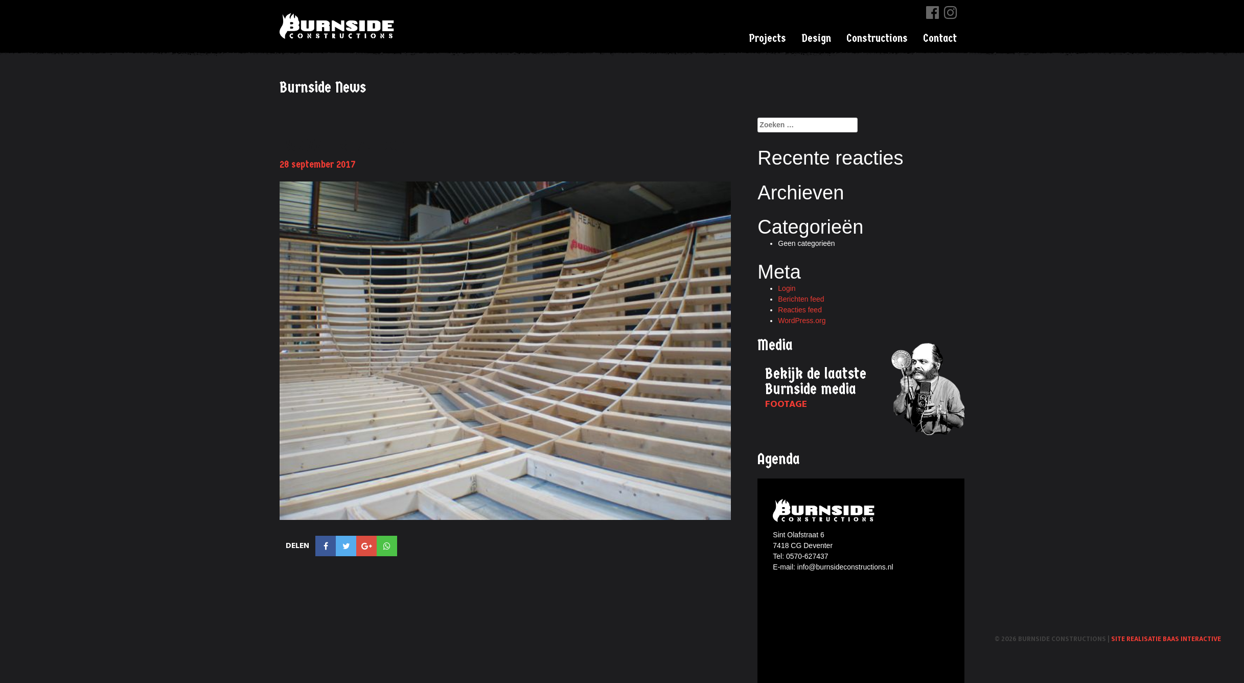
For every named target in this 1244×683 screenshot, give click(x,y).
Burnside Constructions (338, 26)
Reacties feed (800, 310)
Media (775, 345)
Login (786, 288)
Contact (940, 38)
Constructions (877, 38)
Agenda (778, 459)
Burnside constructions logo (825, 510)
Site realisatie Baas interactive (1166, 639)
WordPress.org (801, 320)
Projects (767, 38)
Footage (786, 404)
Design (816, 38)
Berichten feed (801, 299)
